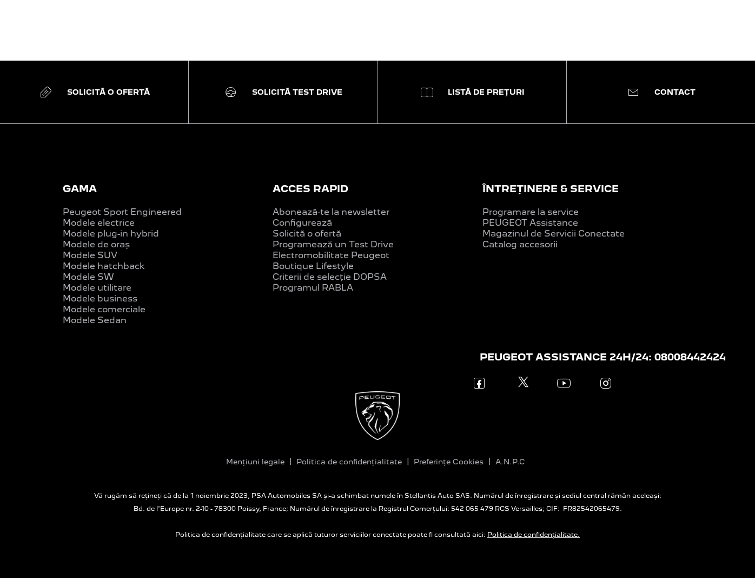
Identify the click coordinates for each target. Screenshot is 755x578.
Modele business (100, 298)
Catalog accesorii (520, 244)
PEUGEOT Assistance (530, 223)
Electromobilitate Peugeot (331, 255)
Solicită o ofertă (307, 233)
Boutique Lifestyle (313, 266)
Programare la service (530, 212)
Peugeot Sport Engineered (122, 212)
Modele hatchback (104, 266)
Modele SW (88, 277)
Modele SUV (90, 255)
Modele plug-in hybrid (111, 233)
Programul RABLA (313, 288)
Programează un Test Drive (333, 244)
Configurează (302, 223)
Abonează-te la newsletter (331, 212)
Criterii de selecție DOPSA (330, 277)
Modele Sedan (95, 320)
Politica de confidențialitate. (533, 534)
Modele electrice (99, 223)
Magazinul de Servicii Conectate (553, 233)
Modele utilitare (97, 288)
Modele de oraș (96, 244)
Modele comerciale (104, 309)
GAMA (80, 188)
